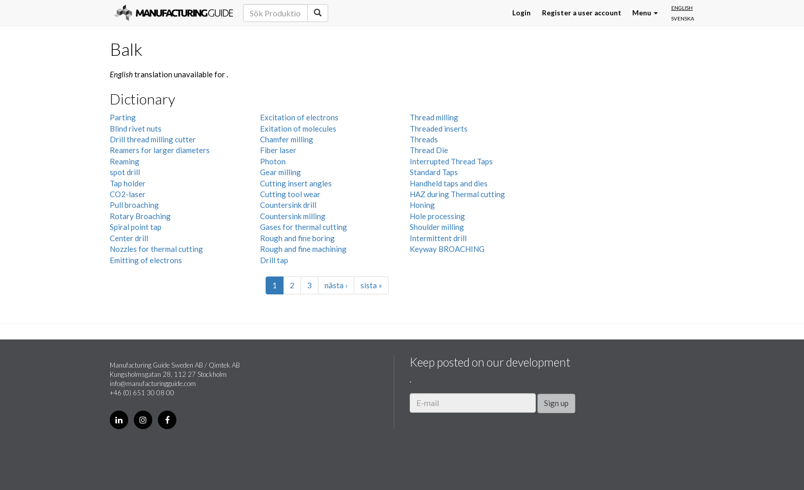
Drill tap (274, 260)
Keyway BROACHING (447, 248)
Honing (422, 204)
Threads (424, 139)
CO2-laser (128, 194)
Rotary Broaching (140, 216)
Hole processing (437, 216)
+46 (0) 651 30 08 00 (142, 393)
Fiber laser (278, 150)
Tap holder (128, 183)
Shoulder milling (437, 226)
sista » (371, 285)
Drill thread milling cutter (153, 139)
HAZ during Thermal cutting (457, 194)
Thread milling (434, 117)
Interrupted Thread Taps (451, 161)
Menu (645, 13)
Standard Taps (434, 172)
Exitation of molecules (298, 128)
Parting (123, 117)
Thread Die (429, 150)
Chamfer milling (286, 139)
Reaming (124, 161)
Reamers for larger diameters (160, 150)
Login (521, 13)
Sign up (556, 403)
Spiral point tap (136, 226)
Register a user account (581, 13)
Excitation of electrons (299, 117)
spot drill (125, 172)
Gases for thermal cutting (303, 226)
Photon (273, 161)
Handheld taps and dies (449, 183)
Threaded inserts (439, 128)
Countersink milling (293, 216)
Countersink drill (288, 204)
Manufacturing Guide (173, 13)
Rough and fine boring (297, 238)
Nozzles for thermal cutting (156, 248)
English (682, 8)
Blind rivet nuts (136, 128)
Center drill (129, 238)
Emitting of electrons (146, 260)
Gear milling (280, 172)
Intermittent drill (438, 238)
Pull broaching (134, 204)
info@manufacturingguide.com (153, 383)
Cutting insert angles (296, 183)
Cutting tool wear (290, 194)
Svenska (682, 18)
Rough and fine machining (303, 248)
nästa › (336, 285)
